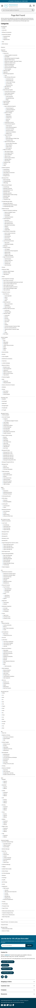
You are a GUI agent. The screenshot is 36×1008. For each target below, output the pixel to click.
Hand (3, 708)
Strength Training (6, 247)
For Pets (6, 893)
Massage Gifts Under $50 (8, 458)
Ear (2, 699)
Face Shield (7, 591)
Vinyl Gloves (7, 595)
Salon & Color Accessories (8, 628)
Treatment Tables (6, 313)
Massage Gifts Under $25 (8, 456)
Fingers (3, 706)
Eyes (3, 701)
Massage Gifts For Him (7, 453)
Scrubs (3, 884)
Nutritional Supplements (9, 64)
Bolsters (5, 476)
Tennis (3, 812)
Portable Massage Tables (7, 201)
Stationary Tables (5, 269)
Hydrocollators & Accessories (9, 431)
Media (2, 487)
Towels (4, 629)
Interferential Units (9, 80)
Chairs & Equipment (7, 368)
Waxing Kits (5, 392)
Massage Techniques (7, 493)
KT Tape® (4, 410)
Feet (3, 703)
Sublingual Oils (7, 897)
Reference (5, 245)
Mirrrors (5, 626)
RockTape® (4, 401)
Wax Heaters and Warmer (8, 736)
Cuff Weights (7, 249)
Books (3, 488)
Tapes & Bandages (8, 135)
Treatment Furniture (6, 292)
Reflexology (5, 182)
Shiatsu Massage (6, 560)
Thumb (3, 723)
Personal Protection (6, 585)
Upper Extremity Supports (10, 141)
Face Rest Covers (6, 616)
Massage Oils (4, 540)
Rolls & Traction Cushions (10, 157)
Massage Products (4, 413)
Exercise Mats (7, 213)
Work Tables (5, 333)
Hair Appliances (5, 631)
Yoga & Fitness (5, 908)
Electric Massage (6, 179)
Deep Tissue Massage (7, 555)
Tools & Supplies (8, 69)
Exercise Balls (7, 234)
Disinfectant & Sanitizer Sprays (9, 573)
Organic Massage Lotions (8, 547)
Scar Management (7, 859)
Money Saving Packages (7, 185)
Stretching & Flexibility (9, 244)
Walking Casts (9, 133)
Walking (3, 819)
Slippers (4, 348)
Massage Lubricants (7, 193)
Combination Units (9, 78)
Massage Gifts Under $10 (8, 455)
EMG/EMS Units (8, 86)
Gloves (4, 593)
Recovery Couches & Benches (10, 327)
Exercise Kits (7, 237)
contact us (7, 955)
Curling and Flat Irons (7, 635)
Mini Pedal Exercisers (9, 223)
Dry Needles (7, 56)
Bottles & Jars (6, 681)
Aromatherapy (4, 26)
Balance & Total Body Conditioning (10, 210)
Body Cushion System (7, 474)
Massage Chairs (5, 177)
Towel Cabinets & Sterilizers (8, 676)
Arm (3, 695)
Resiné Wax (5, 769)
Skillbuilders (8, 114)
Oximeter (5, 604)
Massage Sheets (6, 444)
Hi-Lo (6, 323)
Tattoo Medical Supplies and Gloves (10, 286)
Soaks (4, 662)
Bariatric (6, 316)
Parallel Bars (7, 305)
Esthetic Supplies (4, 337)
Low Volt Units (9, 83)
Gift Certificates (6, 511)
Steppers (6, 226)
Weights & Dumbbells (9, 255)
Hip (2, 712)
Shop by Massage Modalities (7, 553)
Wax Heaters (5, 391)
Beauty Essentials (5, 623)
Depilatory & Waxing (6, 735)
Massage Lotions (5, 538)
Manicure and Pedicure (6, 648)
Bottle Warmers (6, 754)
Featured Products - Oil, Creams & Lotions (9, 922)
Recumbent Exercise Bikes (10, 225)
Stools (3, 276)
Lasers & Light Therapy (10, 82)
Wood (6, 332)
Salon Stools (5, 673)
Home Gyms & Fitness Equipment (11, 250)
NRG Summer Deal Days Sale (8, 910)
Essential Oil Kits (6, 36)
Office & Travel (7, 156)
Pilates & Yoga (7, 253)
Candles (3, 27)
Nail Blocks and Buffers (8, 656)
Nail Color (5, 658)
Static (6, 300)
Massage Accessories (7, 188)
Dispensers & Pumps (7, 581)
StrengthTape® (5, 405)
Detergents (5, 438)
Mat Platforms (6, 294)
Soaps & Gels (6, 862)
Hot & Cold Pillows (8, 154)
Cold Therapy (6, 422)
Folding (6, 298)
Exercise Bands (8, 236)
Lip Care (5, 856)
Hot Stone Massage (7, 427)
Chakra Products (6, 845)
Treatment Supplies (5, 840)
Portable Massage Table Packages (10, 204)
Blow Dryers (5, 633)
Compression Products (9, 122)
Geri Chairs (7, 321)
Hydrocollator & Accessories (9, 172)
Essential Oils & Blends (6, 34)
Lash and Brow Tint (7, 644)
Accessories (7, 310)
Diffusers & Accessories (6, 32)
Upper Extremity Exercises (8, 256)
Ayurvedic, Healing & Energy (7, 841)
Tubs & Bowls (6, 374)
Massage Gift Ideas (6, 450)
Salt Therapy (4, 882)
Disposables (5, 342)
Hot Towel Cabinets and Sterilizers (10, 757)
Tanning (3, 765)
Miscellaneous (6, 582)
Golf (3, 797)
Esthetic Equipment (6, 167)
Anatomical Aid (6, 505)
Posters (4, 512)
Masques (4, 875)
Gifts (3, 41)
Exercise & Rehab (6, 101)
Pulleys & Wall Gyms (9, 260)
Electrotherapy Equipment (8, 73)
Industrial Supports (10, 108)
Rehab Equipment (6, 302)
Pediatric (6, 324)
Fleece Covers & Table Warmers (8, 914)
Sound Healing (6, 846)
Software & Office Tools (8, 516)
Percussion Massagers (7, 469)
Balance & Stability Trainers (10, 212)
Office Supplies (6, 102)
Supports (5, 781)
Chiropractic (4, 51)
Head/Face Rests (6, 479)
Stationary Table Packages (8, 271)
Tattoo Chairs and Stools (8, 280)
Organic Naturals (6, 529)
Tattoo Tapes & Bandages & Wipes (10, 288)
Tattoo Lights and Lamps (8, 285)
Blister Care (8, 136)
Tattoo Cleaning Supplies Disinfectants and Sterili (13, 282)
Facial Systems (6, 169)
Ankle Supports (9, 125)
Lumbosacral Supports (10, 109)
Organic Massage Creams (8, 544)
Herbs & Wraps (5, 871)
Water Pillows (7, 160)
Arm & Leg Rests (6, 473)
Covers (3, 613)
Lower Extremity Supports (10, 123)
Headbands (5, 343)
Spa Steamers (6, 759)
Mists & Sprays (5, 43)
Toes (3, 725)
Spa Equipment (6, 174)
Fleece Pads (5, 443)
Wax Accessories (6, 771)
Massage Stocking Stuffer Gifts (9, 459)
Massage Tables (6, 196)
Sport (2, 777)
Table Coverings (6, 484)
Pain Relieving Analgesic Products (11, 420)
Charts (4, 507)
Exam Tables (7, 320)
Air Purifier (5, 608)
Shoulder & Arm (8, 261)
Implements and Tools (7, 651)
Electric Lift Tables (5, 930)
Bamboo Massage (5, 848)
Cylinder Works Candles (6, 868)
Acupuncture (5, 53)
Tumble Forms (9, 117)
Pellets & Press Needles (9, 65)
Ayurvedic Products (7, 843)
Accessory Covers (6, 618)
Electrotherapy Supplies (8, 89)
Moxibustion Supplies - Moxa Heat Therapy (13, 61)
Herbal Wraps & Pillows (8, 425)
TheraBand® (4, 407)
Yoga (3, 833)
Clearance (3, 47)
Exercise (5, 799)
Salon (3, 379)
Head (3, 710)
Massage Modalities (7, 501)
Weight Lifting (5, 826)
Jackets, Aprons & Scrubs (8, 345)
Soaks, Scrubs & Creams (8, 373)
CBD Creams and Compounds (10, 891)
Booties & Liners (6, 367)
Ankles (3, 693)
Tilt (5, 330)
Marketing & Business (7, 492)
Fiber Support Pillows (9, 151)
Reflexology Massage (7, 558)
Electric (6, 297)
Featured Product (4, 924)
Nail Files (5, 659)
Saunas (3, 267)
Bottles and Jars (6, 744)
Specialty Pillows (8, 159)
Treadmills (7, 228)
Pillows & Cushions (7, 149)
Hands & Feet (6, 854)
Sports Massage (6, 561)
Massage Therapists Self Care (8, 462)
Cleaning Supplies (5, 414)
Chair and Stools (6, 289)
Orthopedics (5, 104)
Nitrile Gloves (7, 596)
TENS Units (7, 88)
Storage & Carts (6, 175)
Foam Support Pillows (9, 153)
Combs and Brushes (7, 625)
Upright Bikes (7, 229)
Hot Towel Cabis (6, 171)
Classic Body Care (6, 526)
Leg (3, 717)
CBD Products (6, 888)
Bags (4, 340)
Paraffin (3, 879)
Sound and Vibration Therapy (10, 67)
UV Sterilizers (6, 611)
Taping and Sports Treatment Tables (12, 329)
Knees (3, 714)
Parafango (4, 877)
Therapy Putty (7, 263)
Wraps (7, 99)
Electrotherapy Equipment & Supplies (12, 58)
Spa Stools (5, 760)
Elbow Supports (9, 145)
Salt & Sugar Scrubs (6, 551)
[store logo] (11, 6)
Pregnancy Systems (7, 482)
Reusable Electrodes (10, 98)
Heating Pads (6, 423)
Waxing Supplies (6, 394)
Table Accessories (5, 471)
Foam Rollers (7, 215)
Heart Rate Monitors (9, 221)
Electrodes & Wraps (8, 94)
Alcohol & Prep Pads (7, 576)
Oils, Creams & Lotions (5, 519)
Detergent (5, 579)
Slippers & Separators (7, 371)
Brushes (3, 354)
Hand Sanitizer (6, 578)
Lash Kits (5, 646)
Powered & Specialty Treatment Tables (12, 326)
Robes (4, 346)
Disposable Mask (8, 588)
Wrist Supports (9, 148)
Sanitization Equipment (6, 606)
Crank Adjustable (8, 295)
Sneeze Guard (6, 609)
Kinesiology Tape (4, 397)
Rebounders (7, 242)
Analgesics (5, 418)
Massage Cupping (7, 557)
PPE (2, 570)
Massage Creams (5, 531)
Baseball (3, 779)
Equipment (3, 49)
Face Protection (6, 587)
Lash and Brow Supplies (8, 643)
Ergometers (7, 220)
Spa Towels (5, 448)
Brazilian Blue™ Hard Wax (8, 773)
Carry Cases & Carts (7, 477)
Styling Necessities (7, 382)
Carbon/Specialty (9, 96)
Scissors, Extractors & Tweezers (8, 384)
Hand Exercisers (8, 258)
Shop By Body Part (4, 691)
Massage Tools (5, 464)
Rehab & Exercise (5, 208)
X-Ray (4, 165)
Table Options (6, 274)
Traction (5, 163)
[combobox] (18, 10)
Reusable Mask (8, 590)
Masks (4, 685)
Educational (5, 490)
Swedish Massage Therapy (8, 563)
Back (3, 697)
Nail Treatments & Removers (9, 661)
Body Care (4, 732)
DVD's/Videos (4, 498)
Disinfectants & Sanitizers (7, 358)
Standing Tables (8, 311)
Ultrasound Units (9, 85)
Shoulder (4, 721)
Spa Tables (5, 762)
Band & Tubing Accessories (10, 233)
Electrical (5, 466)
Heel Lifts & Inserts (9, 130)
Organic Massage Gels (7, 546)
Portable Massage (7, 181)
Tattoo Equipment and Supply (8, 278)
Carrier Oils (4, 30)
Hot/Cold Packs (6, 430)
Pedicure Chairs (6, 671)
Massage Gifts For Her (7, 452)
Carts (6, 75)
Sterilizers (4, 387)
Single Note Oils (6, 39)
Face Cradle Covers (7, 441)
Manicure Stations (7, 670)
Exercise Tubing (8, 239)
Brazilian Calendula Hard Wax (9, 774)
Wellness (5, 782)
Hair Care (4, 637)
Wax (4, 740)
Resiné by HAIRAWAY (6, 768)
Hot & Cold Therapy (6, 417)
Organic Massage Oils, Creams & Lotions (10, 542)
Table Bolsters (9, 116)
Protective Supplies (6, 377)
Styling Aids (5, 381)
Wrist (3, 728)
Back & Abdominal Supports (10, 106)
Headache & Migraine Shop (7, 912)
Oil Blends (5, 37)
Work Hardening (8, 265)
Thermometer (6, 602)
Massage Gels (5, 533)
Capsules (6, 890)
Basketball (4, 785)
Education (5, 500)
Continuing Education (6, 496)
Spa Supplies (5, 197)
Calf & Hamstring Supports (11, 127)
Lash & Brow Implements (8, 641)
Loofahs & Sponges (6, 363)
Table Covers (5, 615)
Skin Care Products (7, 688)
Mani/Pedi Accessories (7, 653)
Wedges (7, 120)
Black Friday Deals (6, 916)
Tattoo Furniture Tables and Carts (10, 283)
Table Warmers (6, 446)
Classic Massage (6, 528)
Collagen (4, 866)
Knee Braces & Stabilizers (11, 131)
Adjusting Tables (6, 70)
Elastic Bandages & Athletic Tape (12, 138)
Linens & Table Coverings (7, 435)
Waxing (3, 389)
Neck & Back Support (7, 481)
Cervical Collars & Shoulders (11, 143)
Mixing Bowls (6, 686)
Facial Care (4, 360)
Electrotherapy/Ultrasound (10, 77)
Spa (2, 731)
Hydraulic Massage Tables (7, 928)
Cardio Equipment (6, 218)
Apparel (3, 338)
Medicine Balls (7, 252)
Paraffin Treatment (7, 433)
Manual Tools (6, 467)
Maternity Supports (10, 111)
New (2, 919)
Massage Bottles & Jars (8, 190)
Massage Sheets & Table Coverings (10, 194)
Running (3, 804)
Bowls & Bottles (5, 352)
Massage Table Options (8, 203)
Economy (6, 318)
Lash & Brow (4, 639)
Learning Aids (5, 503)
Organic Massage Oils (7, 549)
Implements (5, 370)
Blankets (5, 437)
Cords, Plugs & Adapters (9, 93)
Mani (4, 664)
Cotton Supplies (5, 356)
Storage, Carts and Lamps (8, 763)
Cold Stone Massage (6, 864)
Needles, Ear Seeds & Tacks (10, 62)
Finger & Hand (9, 146)
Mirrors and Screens (9, 303)
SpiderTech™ (4, 403)
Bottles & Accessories (6, 520)
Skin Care (4, 680)
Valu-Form (8, 119)
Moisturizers (5, 654)
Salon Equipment (5, 668)
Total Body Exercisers (9, 217)
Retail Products (6, 514)
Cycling (3, 790)
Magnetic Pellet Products (10, 59)
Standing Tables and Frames (9, 308)
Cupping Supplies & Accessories (11, 55)
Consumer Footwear (10, 128)
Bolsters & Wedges (8, 112)
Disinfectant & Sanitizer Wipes (9, 575)
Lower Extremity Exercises (8, 240)
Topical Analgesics (5, 566)
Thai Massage (6, 564)
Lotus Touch (4, 523)
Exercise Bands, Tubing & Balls (9, 231)
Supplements (4, 886)
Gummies (6, 894)
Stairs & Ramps (8, 307)
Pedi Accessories (8, 666)
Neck (3, 719)
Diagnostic (5, 72)
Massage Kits (4, 536)
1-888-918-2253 (25, 1)
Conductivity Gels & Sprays (10, 91)
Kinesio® (4, 399)
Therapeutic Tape (9, 140)
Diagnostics (4, 600)
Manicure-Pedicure (6, 365)
